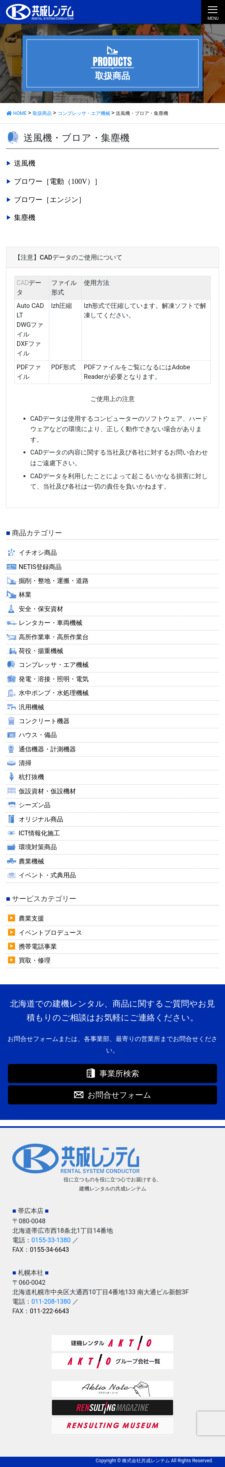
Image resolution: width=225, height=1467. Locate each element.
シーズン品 (34, 805)
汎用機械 (31, 707)
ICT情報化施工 (39, 833)
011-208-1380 (51, 1301)
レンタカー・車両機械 (50, 623)
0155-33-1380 (51, 1240)
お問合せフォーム (119, 1095)
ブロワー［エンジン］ (49, 200)
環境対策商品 (38, 847)
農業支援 (31, 918)
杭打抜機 (31, 777)
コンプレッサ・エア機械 (54, 665)
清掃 (25, 763)
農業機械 (31, 861)
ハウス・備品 (38, 735)
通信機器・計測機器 (47, 749)
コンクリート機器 (44, 721)
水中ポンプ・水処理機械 (54, 693)
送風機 (24, 163)
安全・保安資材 (41, 609)
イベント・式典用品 (47, 875)
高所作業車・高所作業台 (54, 637)
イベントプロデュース (50, 932)
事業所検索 (119, 1073)
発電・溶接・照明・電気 (54, 679)
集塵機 (24, 218)
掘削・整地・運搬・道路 (54, 581)
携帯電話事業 (38, 946)
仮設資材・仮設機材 (47, 791)
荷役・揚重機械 (41, 651)
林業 (25, 594)
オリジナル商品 (41, 819)
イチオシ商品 (38, 552)
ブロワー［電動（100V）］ (57, 181)
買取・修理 (34, 960)
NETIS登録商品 (40, 567)
